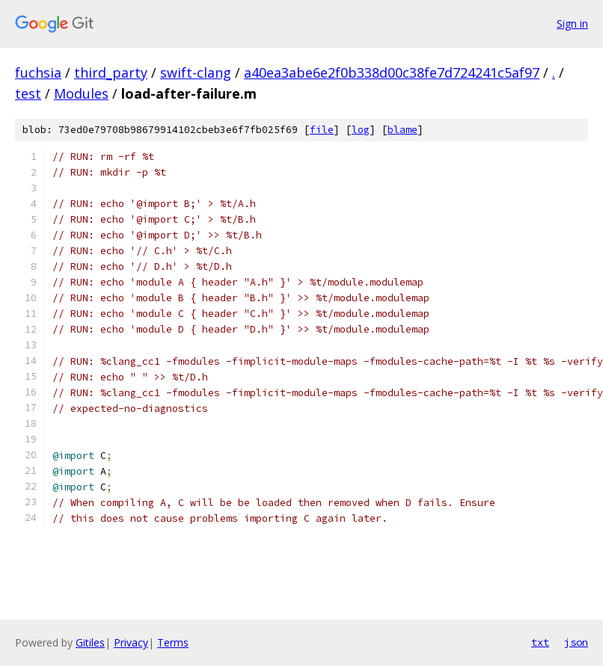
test (28, 93)
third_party (110, 72)
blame (402, 129)
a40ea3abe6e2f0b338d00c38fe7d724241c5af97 (391, 72)
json (576, 642)
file (322, 129)
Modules (81, 93)
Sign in (572, 23)
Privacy (131, 642)
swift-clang (195, 72)
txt (540, 642)
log (361, 129)
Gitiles (90, 642)
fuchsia (38, 72)
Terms (173, 642)
